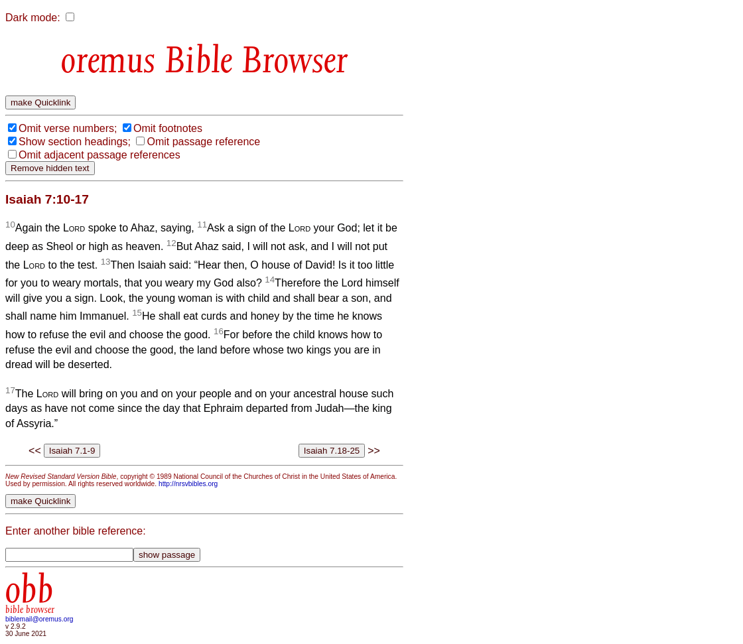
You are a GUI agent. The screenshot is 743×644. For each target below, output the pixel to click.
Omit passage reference (203, 141)
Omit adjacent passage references (99, 155)
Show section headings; (75, 141)
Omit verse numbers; (68, 128)
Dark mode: (32, 17)
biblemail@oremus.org (39, 619)
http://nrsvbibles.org (188, 483)
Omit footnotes (167, 128)
